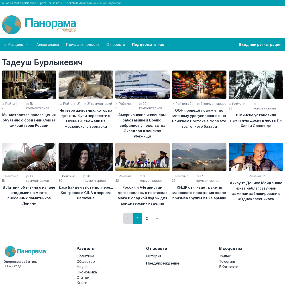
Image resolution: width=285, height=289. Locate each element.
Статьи (83, 277)
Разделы (16, 44)
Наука (82, 267)
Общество (86, 261)
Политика (85, 256)
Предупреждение (162, 263)
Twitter (225, 256)
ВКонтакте (228, 267)
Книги (82, 283)
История (153, 256)
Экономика (87, 272)
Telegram (227, 261)
